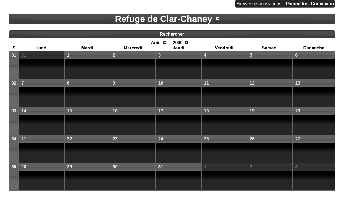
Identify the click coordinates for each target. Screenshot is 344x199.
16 (115, 111)
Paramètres (298, 3)
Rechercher (172, 34)
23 (115, 139)
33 (13, 111)
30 (115, 166)
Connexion (322, 3)
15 (69, 111)
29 (69, 166)
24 (160, 139)
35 (13, 166)
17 (160, 111)
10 (160, 83)
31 (13, 55)
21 (23, 139)
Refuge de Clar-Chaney (163, 19)
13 (297, 83)
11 (206, 83)
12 (252, 83)
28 (23, 166)
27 (297, 139)
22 (69, 139)
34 (13, 139)
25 (206, 139)
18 (206, 111)
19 (252, 111)
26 (252, 139)
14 (23, 111)
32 (13, 83)
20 (297, 111)
